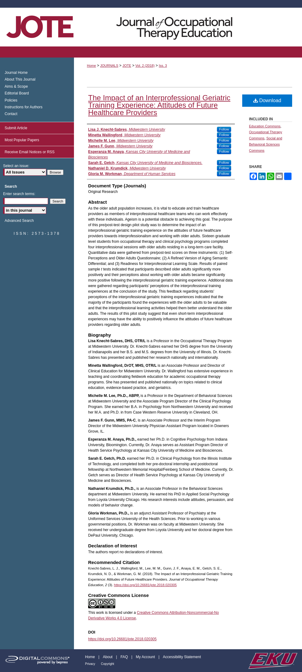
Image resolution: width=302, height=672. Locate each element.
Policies (11, 100)
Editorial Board (17, 93)
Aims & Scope (16, 86)
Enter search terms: (19, 194)
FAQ (124, 657)
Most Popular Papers (22, 140)
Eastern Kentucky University (272, 660)
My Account (146, 657)
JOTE (126, 65)
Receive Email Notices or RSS (30, 152)
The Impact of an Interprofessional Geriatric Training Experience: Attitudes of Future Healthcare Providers (159, 105)
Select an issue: (16, 166)
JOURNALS (109, 65)
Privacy (90, 664)
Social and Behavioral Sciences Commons (265, 144)
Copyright (107, 664)
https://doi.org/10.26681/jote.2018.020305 (145, 585)
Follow (224, 129)
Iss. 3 (163, 65)
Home (91, 65)
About (108, 657)
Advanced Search (19, 220)
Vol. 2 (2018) (144, 65)
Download (267, 100)
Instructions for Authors (24, 107)
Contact (11, 114)
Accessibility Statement (182, 657)
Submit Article (16, 128)
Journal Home (16, 72)
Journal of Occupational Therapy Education (151, 27)
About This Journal (20, 79)
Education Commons (264, 126)
